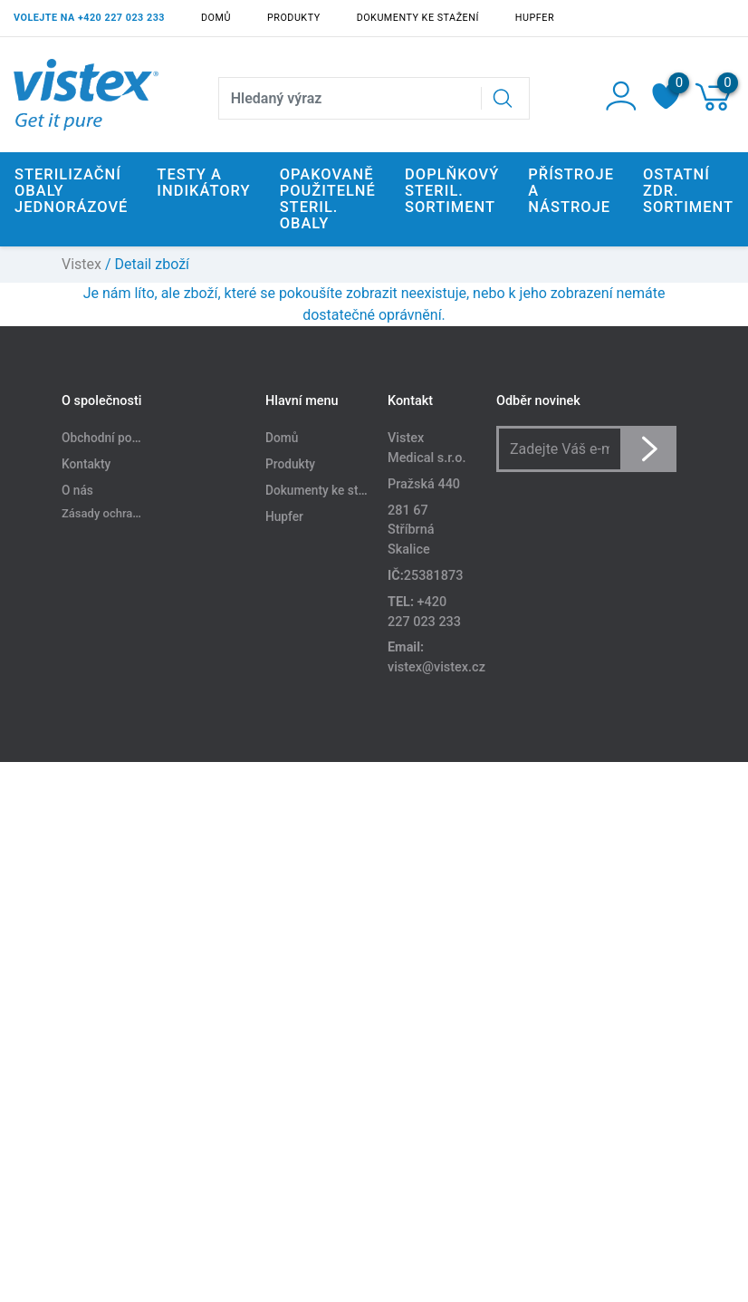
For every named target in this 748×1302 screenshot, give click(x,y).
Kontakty (86, 464)
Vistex (81, 264)
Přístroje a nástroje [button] (571, 191)
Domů (216, 18)
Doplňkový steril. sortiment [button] (452, 191)
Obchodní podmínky (117, 437)
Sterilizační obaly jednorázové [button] (71, 191)
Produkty (294, 18)
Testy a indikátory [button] (203, 182)
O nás (77, 490)
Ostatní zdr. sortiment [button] (688, 191)
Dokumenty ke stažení (418, 18)
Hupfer (534, 18)
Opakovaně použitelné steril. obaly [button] (328, 199)
